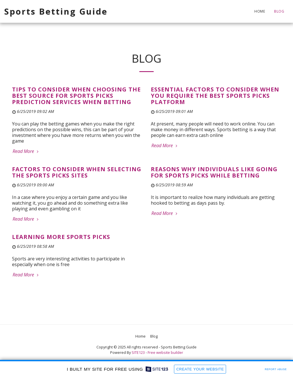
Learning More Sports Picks (61, 237)
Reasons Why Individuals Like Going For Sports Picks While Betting (214, 172)
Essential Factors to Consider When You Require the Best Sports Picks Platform (215, 95)
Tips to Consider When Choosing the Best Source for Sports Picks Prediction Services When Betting (76, 95)
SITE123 (138, 352)
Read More (26, 151)
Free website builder (165, 352)
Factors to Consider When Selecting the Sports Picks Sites (76, 172)
